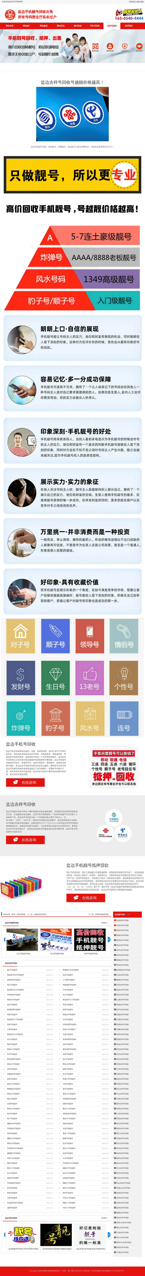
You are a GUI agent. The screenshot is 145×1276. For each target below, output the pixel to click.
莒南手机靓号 (68, 1034)
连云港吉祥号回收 (123, 1183)
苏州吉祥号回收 (123, 1173)
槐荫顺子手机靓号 (14, 1153)
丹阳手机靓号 (12, 1014)
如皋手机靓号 (12, 1079)
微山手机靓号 (12, 1099)
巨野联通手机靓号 (69, 1024)
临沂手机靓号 (12, 1005)
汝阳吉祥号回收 (123, 1074)
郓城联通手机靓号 (14, 1010)
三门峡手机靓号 (69, 980)
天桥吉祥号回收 (123, 1099)
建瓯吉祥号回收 (123, 1213)
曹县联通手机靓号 (14, 1059)
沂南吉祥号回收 (123, 1232)
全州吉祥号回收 (123, 1198)
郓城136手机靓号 (13, 1143)
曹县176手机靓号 (69, 1133)
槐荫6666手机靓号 (14, 1123)
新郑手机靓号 (68, 1010)
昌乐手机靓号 (12, 1114)
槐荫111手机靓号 (69, 1203)
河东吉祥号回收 (123, 1178)
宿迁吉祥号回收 (123, 1218)
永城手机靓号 (12, 1104)
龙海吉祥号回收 (123, 1064)
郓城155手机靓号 (13, 1094)
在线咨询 (24, 782)
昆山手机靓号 (68, 1059)
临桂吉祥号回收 (123, 1208)
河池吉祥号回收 (123, 985)
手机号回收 (95, 26)
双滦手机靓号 (12, 1193)
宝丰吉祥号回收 (123, 1054)
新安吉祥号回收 (123, 1104)
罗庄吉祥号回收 (123, 1143)
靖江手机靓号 (12, 985)
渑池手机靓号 (68, 1123)
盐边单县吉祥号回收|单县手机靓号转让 (90, 1249)
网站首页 (10, 26)
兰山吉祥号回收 (123, 1094)
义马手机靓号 (68, 1158)
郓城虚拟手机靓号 (69, 985)
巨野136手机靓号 (13, 1158)
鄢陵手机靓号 (68, 1138)
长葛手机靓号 (68, 1128)
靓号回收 (78, 26)
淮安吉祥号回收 (123, 1203)
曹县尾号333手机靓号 (15, 1034)
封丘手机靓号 (12, 1173)
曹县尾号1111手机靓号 (71, 1000)
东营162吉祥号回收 (124, 1223)
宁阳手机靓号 (68, 1084)
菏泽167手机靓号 (69, 1198)
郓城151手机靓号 (13, 1049)
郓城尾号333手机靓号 (71, 970)
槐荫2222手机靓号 (14, 1138)
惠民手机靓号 (68, 1069)
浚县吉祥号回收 (123, 990)
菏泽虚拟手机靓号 (14, 1183)
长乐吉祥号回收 (123, 1168)
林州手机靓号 (68, 1193)
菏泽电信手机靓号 (14, 1128)
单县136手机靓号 (69, 1173)
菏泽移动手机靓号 (14, 995)
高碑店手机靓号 (13, 1178)
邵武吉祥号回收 (123, 1049)
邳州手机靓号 (12, 1133)
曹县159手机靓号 (69, 1094)
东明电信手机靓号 (69, 1099)
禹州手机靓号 (12, 1044)
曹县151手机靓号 (69, 1109)
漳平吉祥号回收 (123, 950)
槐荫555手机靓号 (69, 1183)
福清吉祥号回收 (123, 1153)
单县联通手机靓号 (69, 1039)
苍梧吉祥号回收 (123, 1247)
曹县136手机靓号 (69, 1188)
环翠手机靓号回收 (102, 914)
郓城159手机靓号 (69, 1029)
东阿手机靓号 (12, 1024)
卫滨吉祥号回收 (123, 975)
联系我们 (132, 2)
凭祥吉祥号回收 (123, 1034)
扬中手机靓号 (12, 970)
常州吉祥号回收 (123, 1148)
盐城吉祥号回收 (123, 1193)
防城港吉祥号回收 (123, 970)
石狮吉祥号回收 (123, 1029)
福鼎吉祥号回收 (123, 1005)
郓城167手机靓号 (13, 1064)
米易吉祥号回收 (40, 914)
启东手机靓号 (68, 1044)
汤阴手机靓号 (12, 1208)
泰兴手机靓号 (68, 1089)
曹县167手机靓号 (69, 1119)
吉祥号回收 (112, 26)
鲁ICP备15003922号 (75, 1271)
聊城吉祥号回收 (123, 960)
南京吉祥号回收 (123, 1123)
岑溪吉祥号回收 (123, 1019)
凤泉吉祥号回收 (123, 965)
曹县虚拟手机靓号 (69, 1049)
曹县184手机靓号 (13, 1084)
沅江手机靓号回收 (57, 954)
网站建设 (44, 26)
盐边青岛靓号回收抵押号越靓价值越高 (57, 1249)
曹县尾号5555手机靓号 (15, 990)
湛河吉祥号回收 (123, 1059)
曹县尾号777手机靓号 (15, 1019)
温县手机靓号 (68, 1153)
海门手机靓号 (12, 1119)
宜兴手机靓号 (68, 1143)
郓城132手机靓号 (13, 1109)
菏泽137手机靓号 (69, 1208)
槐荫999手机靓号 (69, 1168)
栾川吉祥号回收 (123, 1089)
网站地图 (140, 2)
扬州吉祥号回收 (123, 1158)
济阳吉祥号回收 (123, 1084)
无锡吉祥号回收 (123, 1138)
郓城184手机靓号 (69, 1014)
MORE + (105, 923)
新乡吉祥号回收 (123, 945)
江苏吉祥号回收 (123, 1114)
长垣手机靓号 (12, 1188)
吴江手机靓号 (68, 995)
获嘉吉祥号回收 (123, 935)
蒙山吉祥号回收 (123, 1228)
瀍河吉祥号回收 (123, 1128)
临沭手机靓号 (68, 975)
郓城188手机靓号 (13, 1000)
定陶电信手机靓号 (14, 1074)
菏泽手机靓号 (96, 1271)
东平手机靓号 (12, 1054)
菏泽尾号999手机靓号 (15, 1148)
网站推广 (27, 26)
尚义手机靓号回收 (91, 954)
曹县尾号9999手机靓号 (15, 975)
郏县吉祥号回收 (123, 1044)
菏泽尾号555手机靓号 (71, 1163)
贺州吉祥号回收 (123, 920)
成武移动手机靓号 (14, 980)
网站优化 (61, 26)
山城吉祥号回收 (123, 1000)
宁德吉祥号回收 (123, 1252)
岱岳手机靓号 (12, 1069)
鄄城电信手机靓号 (14, 1089)
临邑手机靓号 (68, 1054)
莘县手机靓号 (68, 1005)
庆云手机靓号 (12, 1039)
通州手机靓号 (12, 1163)
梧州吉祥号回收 (123, 940)
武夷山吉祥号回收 (123, 1188)
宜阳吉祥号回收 (123, 1119)
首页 (13, 914)
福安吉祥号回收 (123, 1079)
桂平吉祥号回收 (123, 1010)
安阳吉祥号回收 (123, 1024)
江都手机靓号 (12, 1029)
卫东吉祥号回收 (123, 1069)
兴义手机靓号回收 (23, 954)
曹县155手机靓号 (69, 1148)
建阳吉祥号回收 (123, 980)
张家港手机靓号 (69, 1178)
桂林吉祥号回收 (123, 930)
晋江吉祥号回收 (123, 1133)
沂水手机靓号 (68, 990)
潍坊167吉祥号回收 (124, 1242)
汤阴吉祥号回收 (123, 1014)
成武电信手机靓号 (69, 1114)
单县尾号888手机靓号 (15, 1203)
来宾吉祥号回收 (123, 995)
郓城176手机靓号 (69, 1079)
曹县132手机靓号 (13, 1168)
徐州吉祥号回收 (123, 1163)
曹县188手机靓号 (69, 1064)
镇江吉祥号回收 (123, 1237)
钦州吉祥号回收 (123, 955)
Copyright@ (33, 1271)
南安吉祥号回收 (123, 1109)
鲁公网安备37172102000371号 (113, 1271)
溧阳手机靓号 (68, 1104)
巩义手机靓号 (68, 1074)
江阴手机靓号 (12, 1198)
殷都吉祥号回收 (123, 1039)
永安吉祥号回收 (123, 925)
